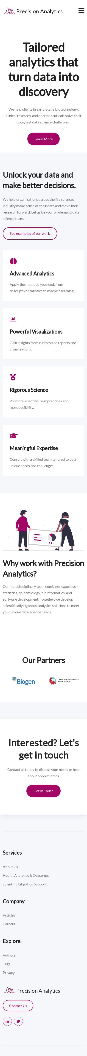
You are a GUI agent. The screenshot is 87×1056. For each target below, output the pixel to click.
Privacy (9, 972)
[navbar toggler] (81, 10)
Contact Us (18, 1005)
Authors (9, 955)
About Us (10, 866)
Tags (6, 964)
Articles (9, 915)
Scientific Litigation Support (25, 884)
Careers (9, 924)
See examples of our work (30, 233)
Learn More (43, 139)
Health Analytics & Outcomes (26, 875)
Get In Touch (43, 791)
